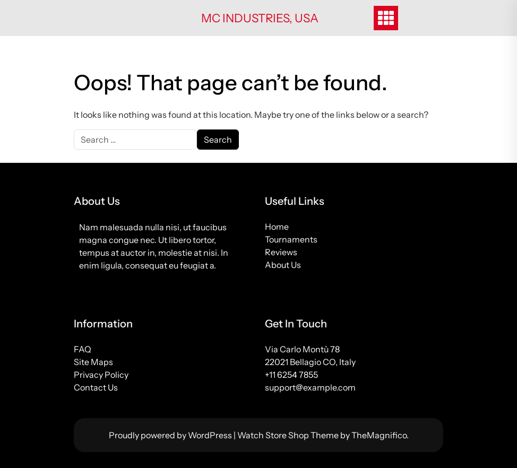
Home (277, 226)
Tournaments (291, 239)
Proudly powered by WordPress (171, 435)
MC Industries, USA (259, 18)
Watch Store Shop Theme (288, 435)
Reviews (281, 252)
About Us (283, 264)
